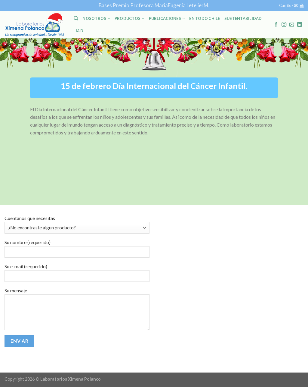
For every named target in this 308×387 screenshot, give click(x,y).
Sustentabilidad (243, 18)
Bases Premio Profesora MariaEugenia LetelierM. (154, 5)
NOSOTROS (96, 18)
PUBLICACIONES (167, 18)
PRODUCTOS (130, 18)
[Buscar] (76, 18)
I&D (79, 30)
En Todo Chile (204, 18)
